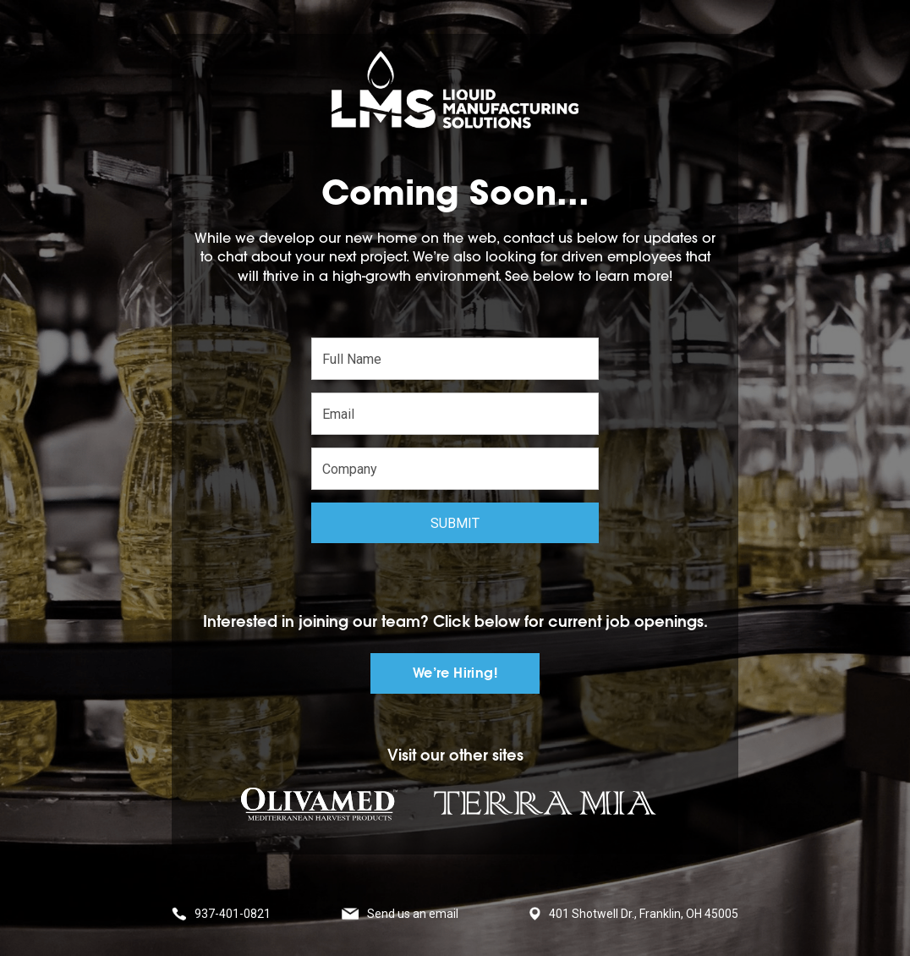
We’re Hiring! (455, 674)
